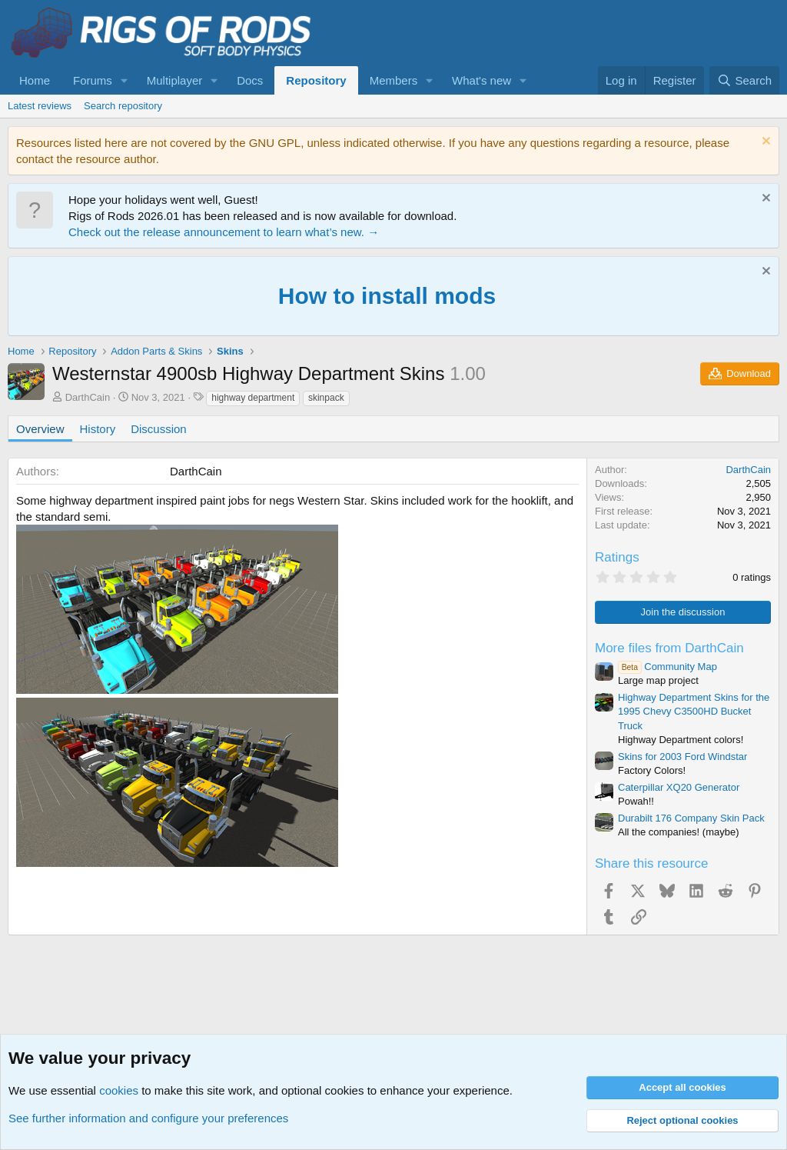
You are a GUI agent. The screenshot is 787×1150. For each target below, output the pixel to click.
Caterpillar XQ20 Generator (678, 787)
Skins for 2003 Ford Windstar (682, 756)
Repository (316, 80)
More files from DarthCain (669, 648)
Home (34, 80)
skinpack (326, 397)
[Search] (744, 80)
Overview (40, 428)
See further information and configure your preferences (148, 1118)
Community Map (667, 666)
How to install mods (387, 295)
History (98, 428)
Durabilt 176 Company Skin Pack (691, 818)
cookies (118, 1090)
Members (394, 80)
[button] (124, 80)
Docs (250, 80)
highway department (252, 397)
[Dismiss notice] (764, 143)
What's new (481, 80)
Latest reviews (39, 106)
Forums (92, 80)
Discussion (159, 428)
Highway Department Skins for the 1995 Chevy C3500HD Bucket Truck (693, 711)
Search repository (123, 106)
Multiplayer (175, 80)
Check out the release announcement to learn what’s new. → (223, 231)
